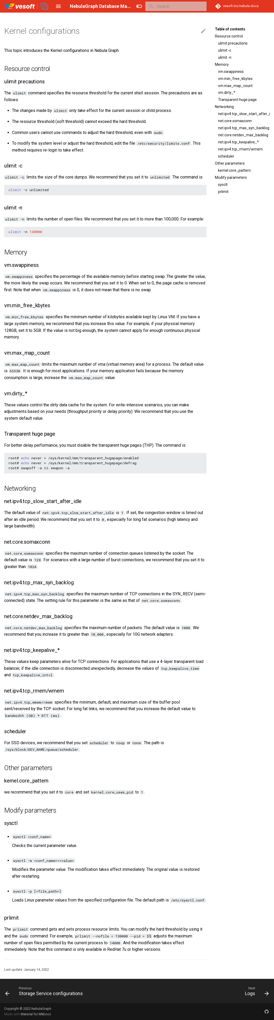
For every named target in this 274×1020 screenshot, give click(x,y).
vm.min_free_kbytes (235, 79)
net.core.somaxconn (235, 121)
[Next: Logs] (255, 991)
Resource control (229, 36)
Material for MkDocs (36, 1014)
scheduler (226, 156)
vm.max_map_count (235, 86)
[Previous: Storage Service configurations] (45, 991)
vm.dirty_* (226, 92)
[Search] (176, 6)
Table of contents (230, 29)
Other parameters (230, 163)
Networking (224, 107)
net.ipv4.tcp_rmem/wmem (240, 149)
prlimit (223, 192)
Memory (222, 64)
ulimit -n (224, 57)
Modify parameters (231, 177)
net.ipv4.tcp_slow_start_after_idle (244, 114)
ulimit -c (224, 50)
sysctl (222, 184)
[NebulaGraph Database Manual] (26, 6)
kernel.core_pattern (234, 170)
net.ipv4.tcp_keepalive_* (238, 142)
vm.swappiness (231, 71)
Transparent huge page (237, 100)
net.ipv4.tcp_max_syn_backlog (243, 128)
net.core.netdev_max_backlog (243, 135)
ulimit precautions (233, 43)
